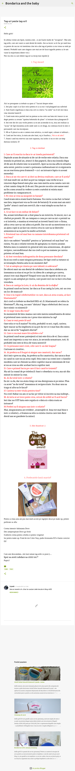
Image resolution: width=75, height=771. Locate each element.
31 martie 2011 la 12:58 (21, 586)
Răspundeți (14, 592)
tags (11, 569)
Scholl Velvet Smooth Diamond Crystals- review (29, 682)
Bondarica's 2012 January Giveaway (25, 748)
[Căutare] (42, 3)
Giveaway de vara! (20, 715)
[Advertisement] (37, 641)
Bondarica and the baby (22, 3)
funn (6, 569)
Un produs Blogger (37, 768)
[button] (5, 27)
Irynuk (12, 586)
